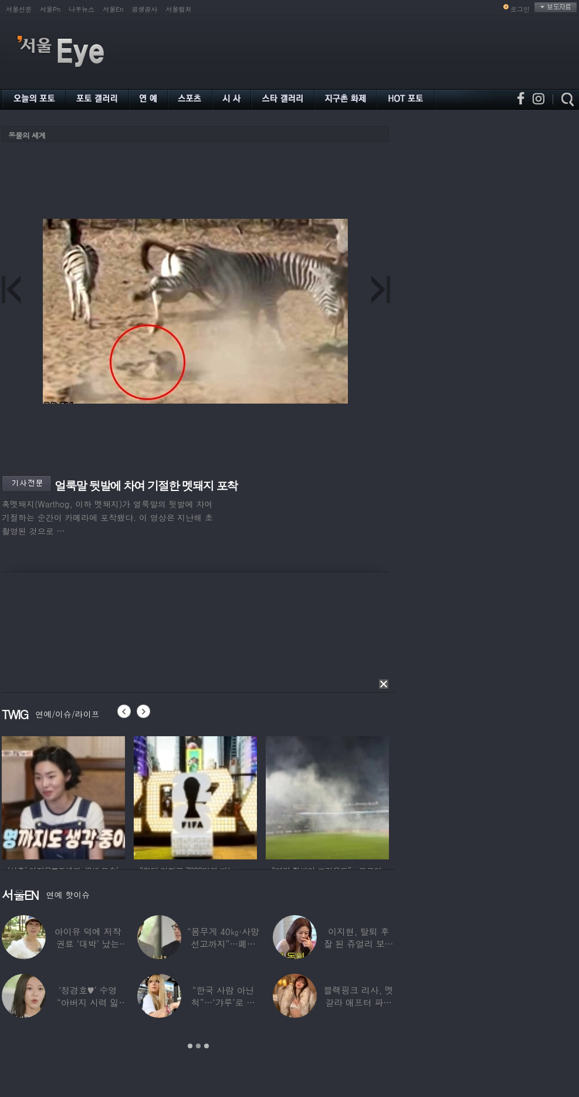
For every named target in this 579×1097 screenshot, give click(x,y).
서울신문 (19, 9)
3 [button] (206, 1046)
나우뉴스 (81, 9)
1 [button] (190, 1046)
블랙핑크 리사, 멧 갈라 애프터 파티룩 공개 (359, 1002)
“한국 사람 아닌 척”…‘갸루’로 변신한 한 (223, 1002)
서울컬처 (179, 9)
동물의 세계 (26, 135)
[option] (63, 796)
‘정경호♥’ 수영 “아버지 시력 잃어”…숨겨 (88, 1002)
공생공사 (145, 9)
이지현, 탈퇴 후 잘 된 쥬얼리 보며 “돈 (359, 943)
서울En (113, 9)
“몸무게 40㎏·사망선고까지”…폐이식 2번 (223, 943)
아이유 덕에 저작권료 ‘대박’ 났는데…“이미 (88, 943)
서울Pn (50, 9)
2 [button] (198, 1046)
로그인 (520, 9)
